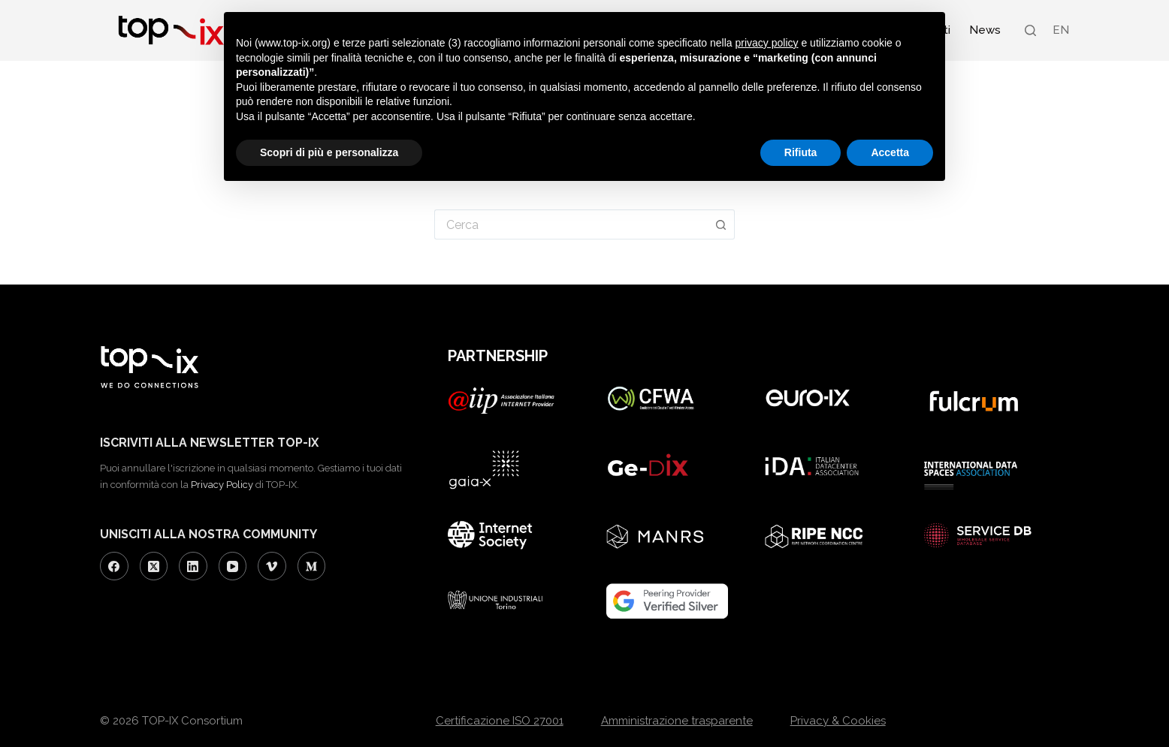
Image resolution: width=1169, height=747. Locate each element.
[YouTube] (233, 566)
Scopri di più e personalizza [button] (329, 152)
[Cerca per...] (571, 224)
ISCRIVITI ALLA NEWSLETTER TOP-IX (209, 442)
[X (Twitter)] (154, 566)
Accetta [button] (890, 152)
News (985, 30)
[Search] (1030, 30)
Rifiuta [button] (800, 152)
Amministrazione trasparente (677, 720)
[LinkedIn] (193, 566)
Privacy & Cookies (838, 720)
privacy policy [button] (767, 43)
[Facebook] (114, 566)
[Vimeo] (272, 566)
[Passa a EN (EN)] (1060, 30)
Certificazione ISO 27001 (499, 720)
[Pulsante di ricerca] (721, 224)
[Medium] (312, 566)
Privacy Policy (222, 484)
